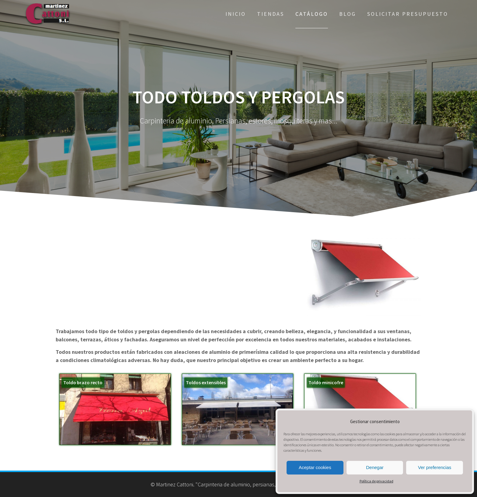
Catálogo (311, 13)
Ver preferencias (434, 467)
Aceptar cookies (315, 467)
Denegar (375, 467)
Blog (347, 13)
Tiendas (270, 13)
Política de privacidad (376, 481)
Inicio (235, 13)
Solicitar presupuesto (407, 13)
